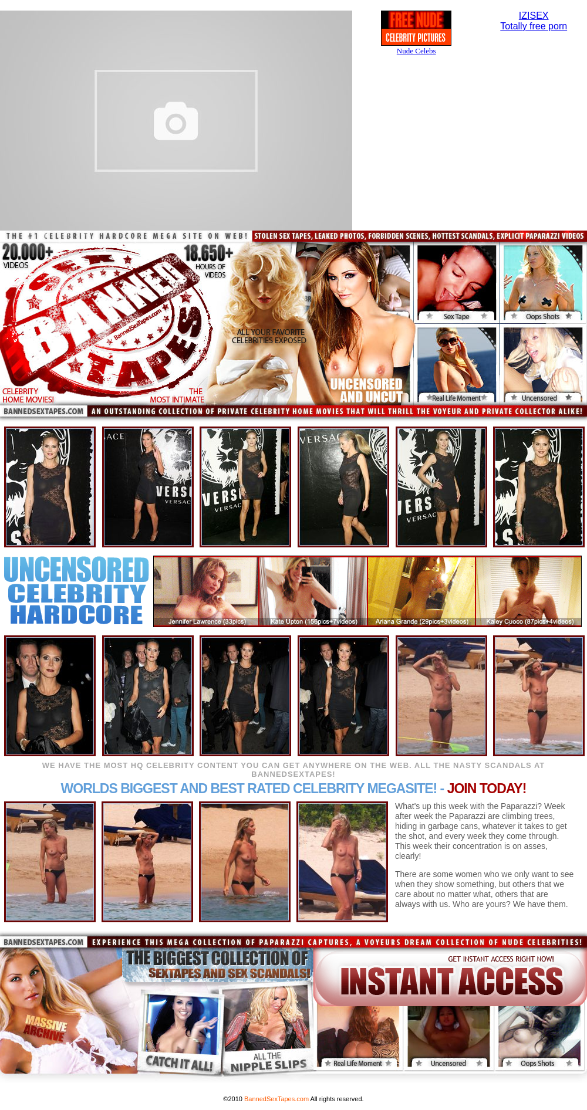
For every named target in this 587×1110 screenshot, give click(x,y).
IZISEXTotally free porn (533, 21)
